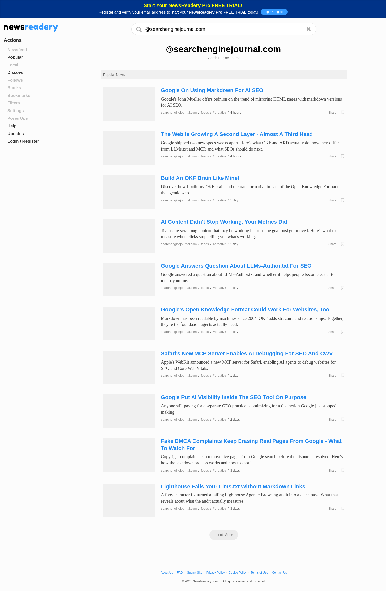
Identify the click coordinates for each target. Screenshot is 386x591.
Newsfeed (17, 49)
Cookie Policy (238, 572)
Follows (15, 80)
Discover (16, 72)
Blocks (14, 87)
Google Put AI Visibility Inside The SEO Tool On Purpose (233, 397)
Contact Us (279, 572)
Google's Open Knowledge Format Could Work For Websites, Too (245, 309)
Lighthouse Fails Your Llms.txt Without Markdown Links (233, 486)
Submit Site (194, 572)
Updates (15, 133)
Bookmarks (18, 95)
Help (11, 126)
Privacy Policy (215, 572)
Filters (13, 103)
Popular (15, 57)
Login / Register (274, 12)
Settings (15, 110)
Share (332, 112)
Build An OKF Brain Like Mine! (200, 178)
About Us (167, 572)
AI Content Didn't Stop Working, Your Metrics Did (224, 222)
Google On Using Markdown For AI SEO (212, 90)
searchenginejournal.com (179, 112)
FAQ (180, 572)
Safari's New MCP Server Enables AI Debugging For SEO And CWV (247, 353)
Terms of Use (259, 572)
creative (219, 112)
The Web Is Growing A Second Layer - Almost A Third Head (237, 134)
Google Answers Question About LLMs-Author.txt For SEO (236, 266)
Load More (223, 535)
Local (12, 65)
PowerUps (17, 118)
